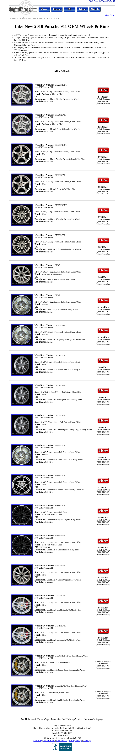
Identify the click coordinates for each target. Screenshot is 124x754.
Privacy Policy (75, 740)
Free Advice (61, 740)
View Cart (109, 15)
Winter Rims (49, 740)
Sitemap (86, 740)
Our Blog (37, 740)
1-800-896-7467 (107, 1)
